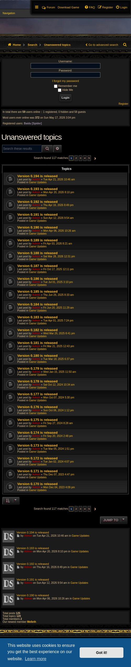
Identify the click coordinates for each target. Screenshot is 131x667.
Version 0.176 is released (37, 407)
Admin (36, 179)
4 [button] (85, 158)
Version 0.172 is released (37, 458)
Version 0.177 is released (37, 394)
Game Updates (37, 182)
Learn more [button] (35, 659)
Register (123, 103)
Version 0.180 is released (37, 356)
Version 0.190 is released (37, 227)
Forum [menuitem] (48, 7)
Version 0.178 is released (37, 381)
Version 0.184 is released (37, 304)
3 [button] (80, 158)
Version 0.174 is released (37, 433)
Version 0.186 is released (37, 279)
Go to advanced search (103, 44)
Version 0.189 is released (37, 240)
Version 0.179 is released (37, 368)
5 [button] (89, 158)
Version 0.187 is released (37, 266)
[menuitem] (121, 7)
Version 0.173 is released (37, 445)
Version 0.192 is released (37, 202)
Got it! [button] (101, 653)
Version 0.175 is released (37, 420)
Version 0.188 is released (37, 253)
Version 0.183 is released (37, 317)
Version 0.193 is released (37, 189)
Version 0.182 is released (37, 330)
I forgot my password (65, 80)
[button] (94, 158)
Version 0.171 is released (37, 471)
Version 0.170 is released (37, 484)
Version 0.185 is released (37, 291)
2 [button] (76, 158)
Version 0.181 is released (37, 343)
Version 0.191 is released (37, 214)
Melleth (31, 621)
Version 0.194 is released (37, 176)
